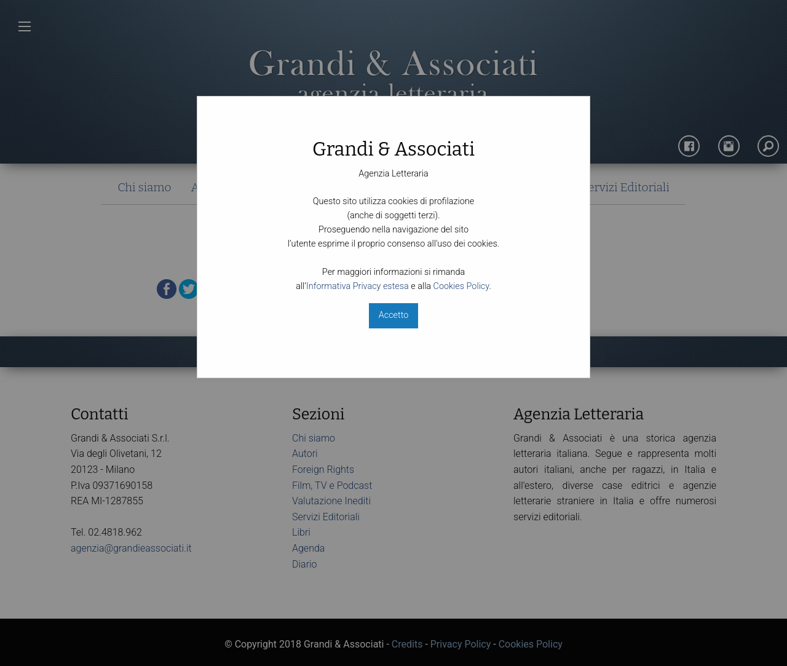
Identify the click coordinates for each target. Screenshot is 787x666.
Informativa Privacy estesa (357, 286)
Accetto (393, 315)
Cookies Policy (461, 286)
